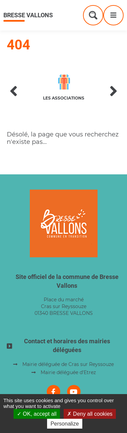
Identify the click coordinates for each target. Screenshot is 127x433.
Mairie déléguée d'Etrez (68, 372)
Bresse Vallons (28, 15)
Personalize (64, 424)
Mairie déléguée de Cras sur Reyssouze (68, 364)
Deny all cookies (89, 414)
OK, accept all (37, 414)
